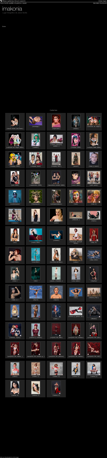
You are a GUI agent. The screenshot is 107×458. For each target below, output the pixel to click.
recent (24, 3)
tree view (96, 3)
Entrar (4, 26)
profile (11, 3)
